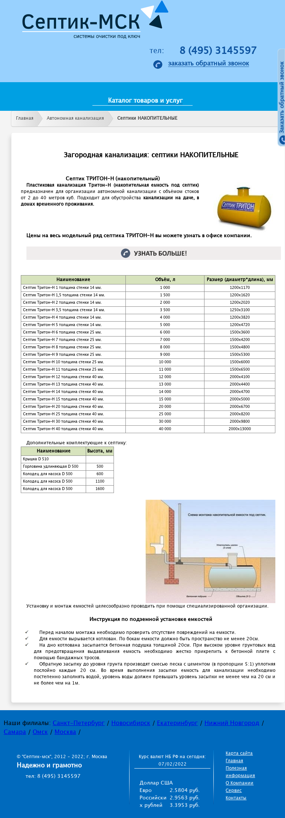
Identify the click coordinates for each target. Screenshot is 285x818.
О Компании (239, 783)
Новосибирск (130, 723)
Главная (24, 118)
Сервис (234, 791)
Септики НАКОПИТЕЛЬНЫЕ (147, 118)
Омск (40, 732)
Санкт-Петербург (79, 723)
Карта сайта (239, 753)
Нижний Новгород (231, 723)
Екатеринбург (177, 723)
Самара (15, 732)
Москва (65, 732)
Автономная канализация (75, 118)
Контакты (236, 798)
